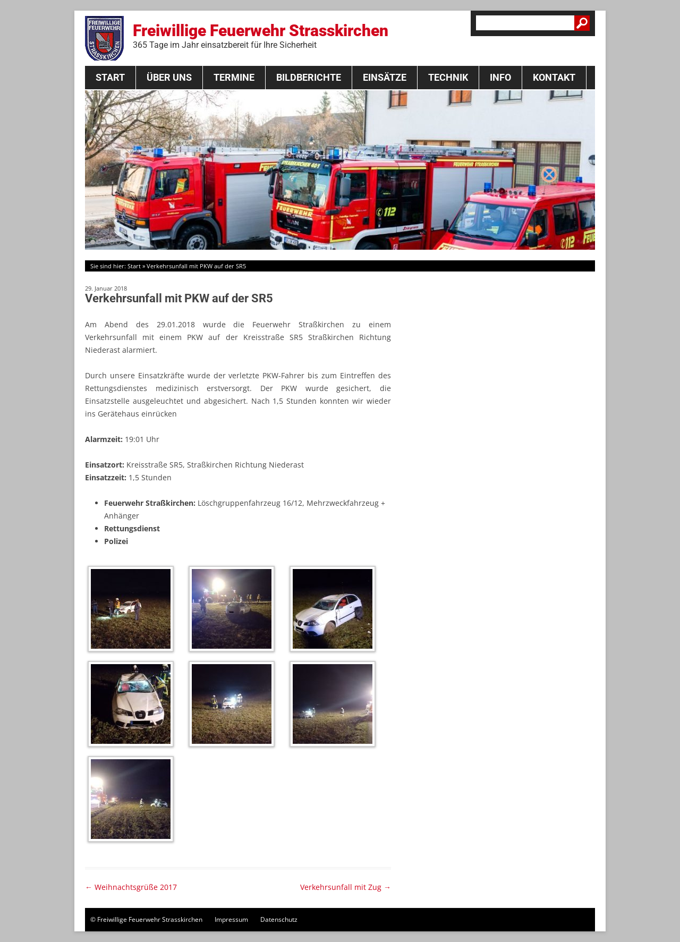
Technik (448, 77)
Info (500, 77)
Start (110, 77)
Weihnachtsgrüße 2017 (131, 887)
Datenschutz (279, 919)
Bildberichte (308, 77)
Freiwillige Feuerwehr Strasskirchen (260, 35)
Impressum (231, 919)
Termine (234, 77)
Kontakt (554, 77)
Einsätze (384, 77)
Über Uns (169, 77)
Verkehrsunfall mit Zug (345, 887)
